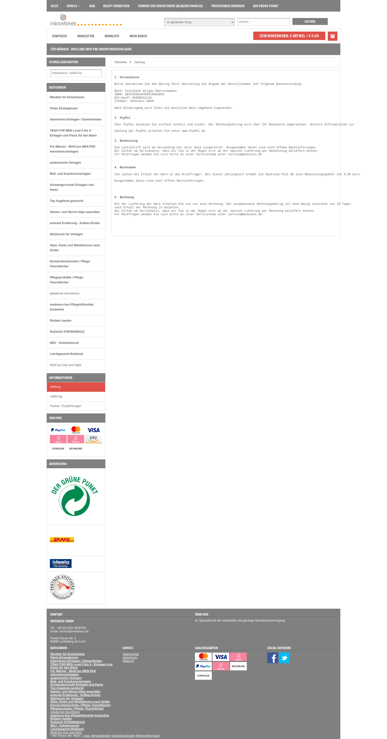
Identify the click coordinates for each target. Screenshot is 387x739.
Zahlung (55, 387)
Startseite (59, 36)
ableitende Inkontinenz (64, 293)
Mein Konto (138, 36)
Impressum (130, 657)
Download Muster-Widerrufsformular (136, 736)
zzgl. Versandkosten (97, 736)
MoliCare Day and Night (65, 365)
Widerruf (128, 661)
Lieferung (56, 396)
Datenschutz (131, 654)
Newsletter (85, 36)
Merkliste (112, 36)
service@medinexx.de (245, 155)
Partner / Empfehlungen (65, 406)
